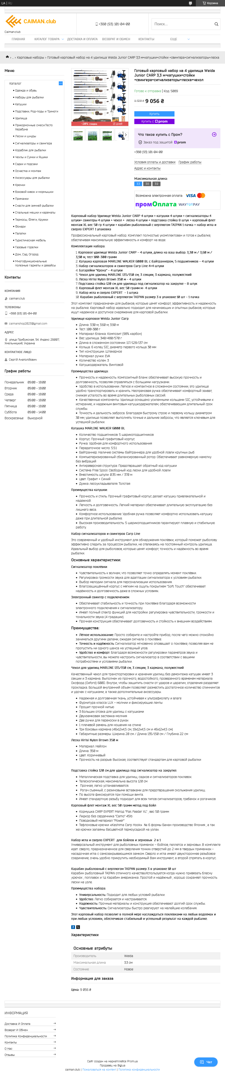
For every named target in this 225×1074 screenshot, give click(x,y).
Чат (206, 1062)
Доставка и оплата (82, 39)
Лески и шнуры (25, 136)
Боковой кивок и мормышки (34, 192)
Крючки (20, 185)
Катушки (20, 104)
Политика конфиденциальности (26, 1036)
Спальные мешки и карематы (35, 212)
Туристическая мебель (30, 240)
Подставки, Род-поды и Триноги (36, 111)
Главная (18, 39)
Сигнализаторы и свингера (33, 143)
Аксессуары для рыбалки (32, 177)
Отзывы (10, 1055)
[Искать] (216, 24)
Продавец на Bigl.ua (112, 1065)
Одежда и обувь (26, 90)
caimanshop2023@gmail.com (28, 323)
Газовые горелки (26, 247)
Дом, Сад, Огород (26, 254)
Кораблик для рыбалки (30, 150)
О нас (8, 1048)
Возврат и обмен (116, 39)
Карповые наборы (30, 57)
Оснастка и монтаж (28, 171)
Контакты (146, 39)
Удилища (21, 118)
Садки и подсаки (26, 164)
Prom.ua (132, 1061)
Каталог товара (46, 39)
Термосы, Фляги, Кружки (31, 219)
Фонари (20, 226)
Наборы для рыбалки (29, 97)
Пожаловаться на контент (99, 1069)
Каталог (15, 83)
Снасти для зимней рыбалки (34, 205)
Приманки (21, 198)
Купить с (154, 122)
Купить (154, 114)
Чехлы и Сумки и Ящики (31, 157)
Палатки (20, 233)
